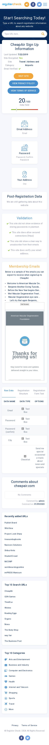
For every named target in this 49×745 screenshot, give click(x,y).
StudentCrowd (11, 556)
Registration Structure (23, 392)
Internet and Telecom (16, 687)
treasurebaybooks (13, 539)
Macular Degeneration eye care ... (24, 297)
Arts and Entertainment (17, 659)
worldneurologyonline (14, 567)
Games (10, 676)
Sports (10, 698)
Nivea (7, 624)
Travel (9, 704)
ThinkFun (9, 602)
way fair (8, 635)
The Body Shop (11, 630)
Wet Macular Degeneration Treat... (24, 293)
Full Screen (25, 304)
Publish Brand (11, 523)
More (9, 709)
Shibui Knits (10, 550)
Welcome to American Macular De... (24, 283)
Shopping (11, 692)
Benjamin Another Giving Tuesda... (24, 287)
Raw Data (9, 390)
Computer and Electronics (19, 670)
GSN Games (10, 596)
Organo (8, 619)
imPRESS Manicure (13, 572)
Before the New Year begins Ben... (24, 290)
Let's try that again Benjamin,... (24, 300)
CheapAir (9, 591)
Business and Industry (17, 665)
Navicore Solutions (13, 545)
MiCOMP (8, 561)
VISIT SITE (23, 76)
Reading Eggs (11, 613)
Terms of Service (29, 725)
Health (10, 681)
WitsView (9, 528)
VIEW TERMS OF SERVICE (23, 90)
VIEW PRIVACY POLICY (23, 83)
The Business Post (13, 641)
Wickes (8, 608)
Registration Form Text (39, 392)
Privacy (15, 725)
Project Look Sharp (13, 534)
